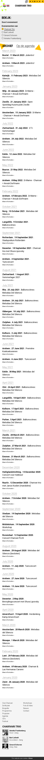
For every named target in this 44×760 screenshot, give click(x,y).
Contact (26, 711)
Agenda (5, 716)
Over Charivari (7, 703)
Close (30, 758)
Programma (6, 711)
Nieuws (26, 708)
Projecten (5, 713)
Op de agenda (25, 46)
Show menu (40, 7)
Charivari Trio (23, 5)
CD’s (4, 719)
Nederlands (4, 6)
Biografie (5, 708)
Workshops (27, 703)
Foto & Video (28, 706)
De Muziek (6, 706)
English (7, 6)
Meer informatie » (8, 58)
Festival (5, 721)
